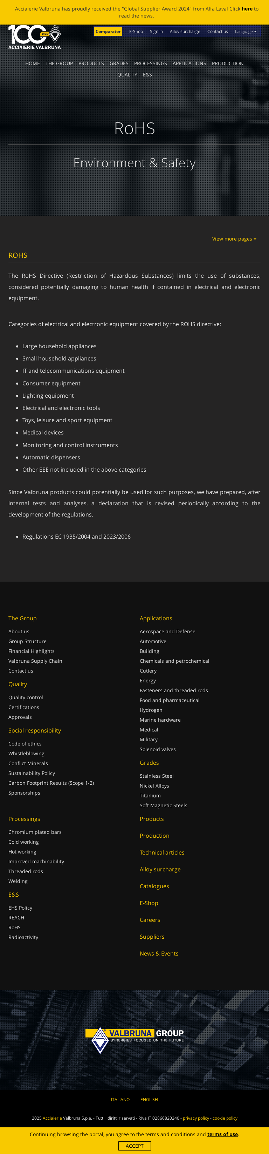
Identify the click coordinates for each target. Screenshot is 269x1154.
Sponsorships (24, 792)
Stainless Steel (157, 775)
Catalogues (154, 886)
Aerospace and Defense (167, 631)
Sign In (156, 31)
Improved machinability (36, 861)
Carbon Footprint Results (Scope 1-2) (51, 783)
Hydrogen (151, 710)
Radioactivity (23, 937)
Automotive (153, 641)
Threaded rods (25, 871)
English (149, 1099)
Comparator (108, 31)
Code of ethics (25, 743)
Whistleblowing (26, 753)
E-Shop (136, 31)
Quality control (25, 697)
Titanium (150, 795)
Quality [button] (127, 74)
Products (91, 63)
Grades (119, 63)
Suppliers (152, 936)
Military (149, 739)
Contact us (217, 31)
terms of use (222, 1134)
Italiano (120, 1099)
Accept (135, 1145)
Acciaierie (52, 1118)
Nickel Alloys (154, 785)
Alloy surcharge (185, 31)
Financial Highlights (31, 651)
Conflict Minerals (28, 763)
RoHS (14, 927)
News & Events (159, 953)
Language (246, 31)
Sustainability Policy (31, 773)
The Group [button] (59, 63)
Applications (189, 63)
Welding (18, 881)
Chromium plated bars (35, 832)
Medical (149, 729)
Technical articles (162, 852)
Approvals (20, 717)
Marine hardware (160, 719)
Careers (150, 920)
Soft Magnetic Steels (163, 805)
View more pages (234, 238)
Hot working (22, 851)
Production (228, 63)
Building (149, 651)
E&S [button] (147, 74)
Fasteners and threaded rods (174, 690)
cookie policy (225, 1118)
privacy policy (196, 1118)
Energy (148, 680)
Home (32, 63)
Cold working (23, 841)
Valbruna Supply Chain (35, 660)
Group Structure (27, 641)
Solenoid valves (158, 749)
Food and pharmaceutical (170, 700)
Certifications (23, 707)
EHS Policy (20, 907)
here (247, 8)
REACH (16, 917)
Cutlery (148, 670)
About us (18, 631)
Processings (150, 63)
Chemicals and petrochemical (174, 660)
